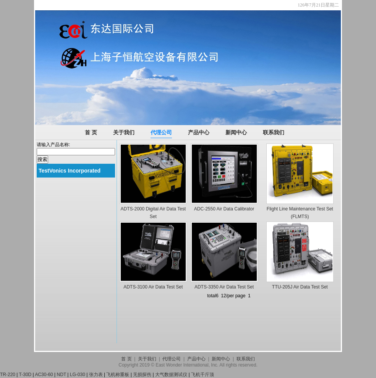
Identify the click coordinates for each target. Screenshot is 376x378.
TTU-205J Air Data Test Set (300, 287)
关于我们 (124, 132)
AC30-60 (44, 374)
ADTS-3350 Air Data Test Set (224, 287)
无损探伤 (142, 374)
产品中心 (198, 132)
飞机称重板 (117, 374)
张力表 (96, 374)
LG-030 (77, 374)
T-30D (25, 374)
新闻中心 (236, 132)
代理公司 (161, 132)
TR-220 (7, 374)
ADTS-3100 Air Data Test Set (153, 287)
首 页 (91, 132)
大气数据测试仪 (171, 374)
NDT (61, 374)
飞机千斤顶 (202, 374)
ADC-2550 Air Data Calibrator (224, 209)
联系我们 (273, 132)
